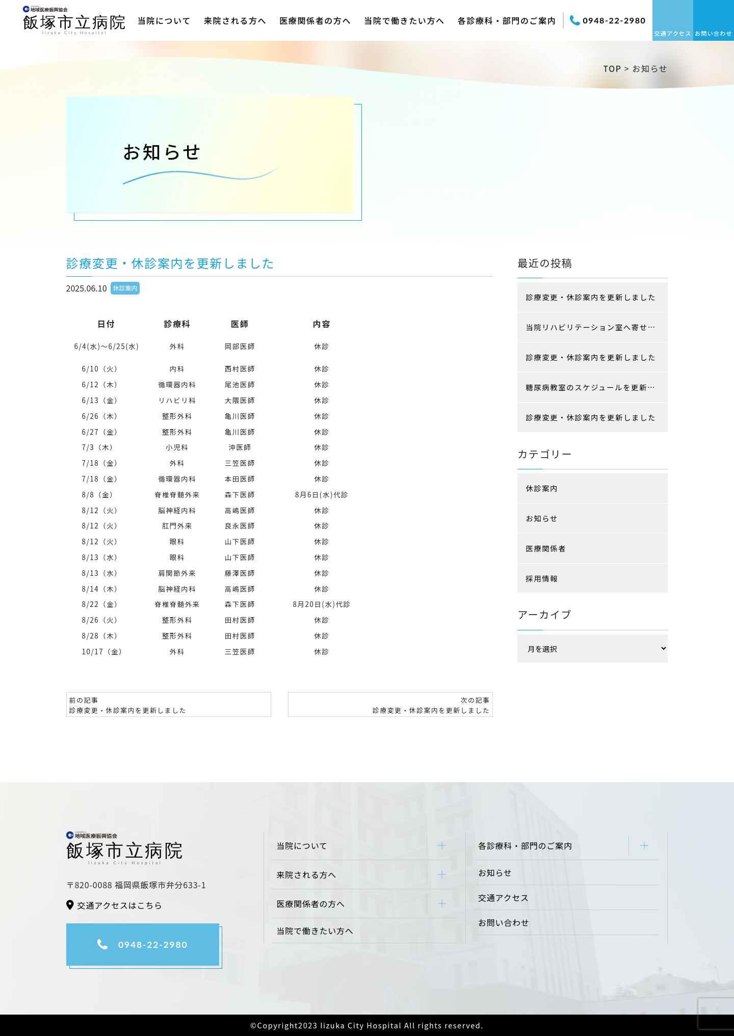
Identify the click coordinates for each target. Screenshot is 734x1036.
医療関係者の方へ (315, 20)
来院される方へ (235, 20)
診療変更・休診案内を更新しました (591, 296)
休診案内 (125, 287)
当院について (164, 20)
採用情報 (542, 578)
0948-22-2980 (608, 20)
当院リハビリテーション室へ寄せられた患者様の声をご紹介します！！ (597, 327)
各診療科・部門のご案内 (507, 20)
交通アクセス (672, 33)
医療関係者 (546, 548)
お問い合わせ (713, 33)
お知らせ (542, 518)
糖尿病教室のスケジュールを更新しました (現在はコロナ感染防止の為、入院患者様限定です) (597, 387)
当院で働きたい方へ (404, 20)
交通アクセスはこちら (120, 905)
